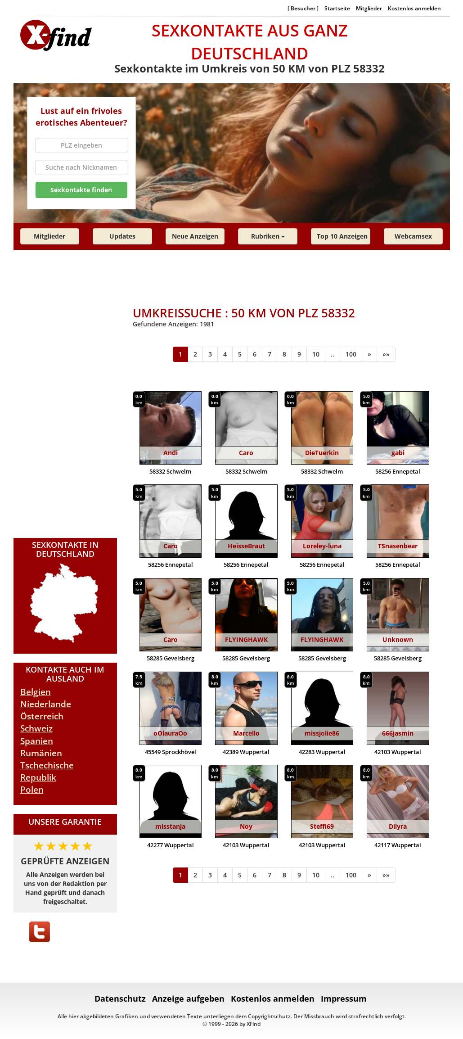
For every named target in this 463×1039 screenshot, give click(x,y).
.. (332, 354)
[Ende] (386, 354)
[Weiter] (369, 354)
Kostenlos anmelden (414, 8)
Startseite (337, 8)
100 (351, 354)
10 (315, 354)
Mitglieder (369, 8)
